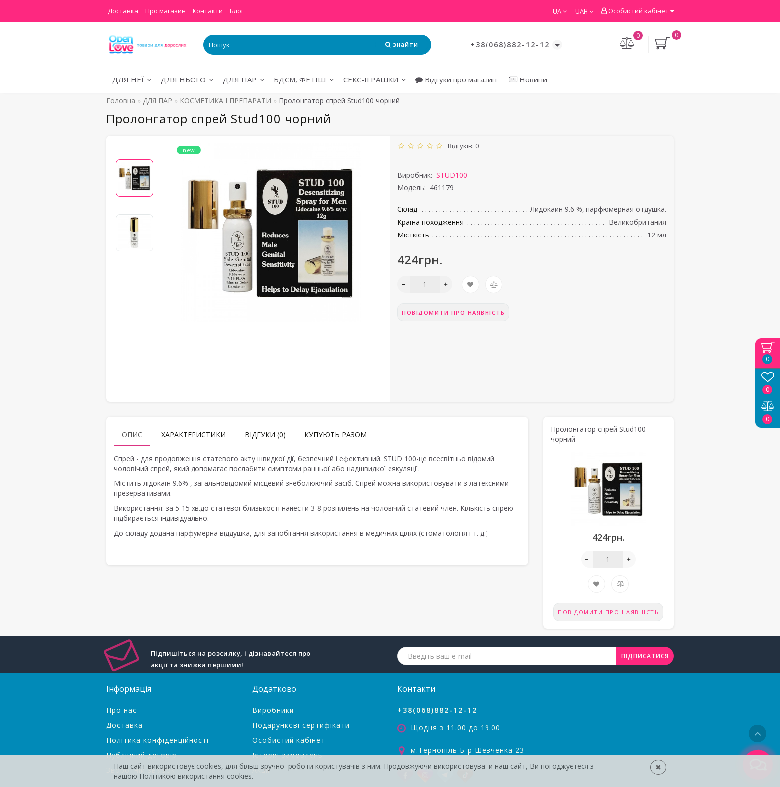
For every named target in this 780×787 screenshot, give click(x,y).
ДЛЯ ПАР (244, 79)
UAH (584, 11)
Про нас (121, 710)
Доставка (123, 10)
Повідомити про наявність (453, 312)
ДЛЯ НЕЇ (132, 79)
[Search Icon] (401, 44)
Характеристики (193, 434)
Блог (237, 10)
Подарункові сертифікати (301, 725)
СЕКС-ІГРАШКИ (374, 79)
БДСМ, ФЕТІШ (304, 79)
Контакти (208, 10)
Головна (120, 100)
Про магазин (165, 10)
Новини (528, 79)
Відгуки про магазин (456, 79)
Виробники (273, 710)
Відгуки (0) (265, 434)
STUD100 (451, 175)
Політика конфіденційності (157, 740)
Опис (132, 434)
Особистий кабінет (637, 10)
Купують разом (335, 434)
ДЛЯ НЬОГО (187, 79)
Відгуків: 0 (462, 145)
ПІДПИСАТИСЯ (645, 656)
